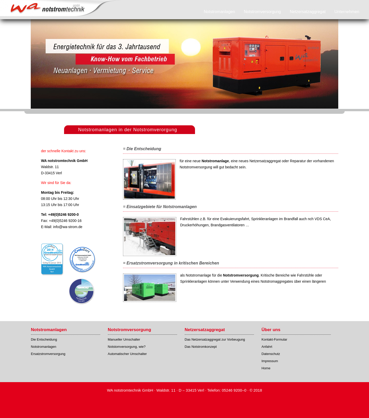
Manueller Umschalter (124, 339)
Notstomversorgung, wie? (127, 347)
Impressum (270, 361)
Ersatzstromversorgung (48, 354)
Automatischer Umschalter (127, 354)
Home (266, 368)
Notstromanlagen (43, 347)
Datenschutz (271, 354)
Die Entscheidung (44, 339)
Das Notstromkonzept (201, 347)
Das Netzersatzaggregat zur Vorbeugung (215, 339)
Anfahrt (267, 347)
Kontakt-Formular (274, 339)
